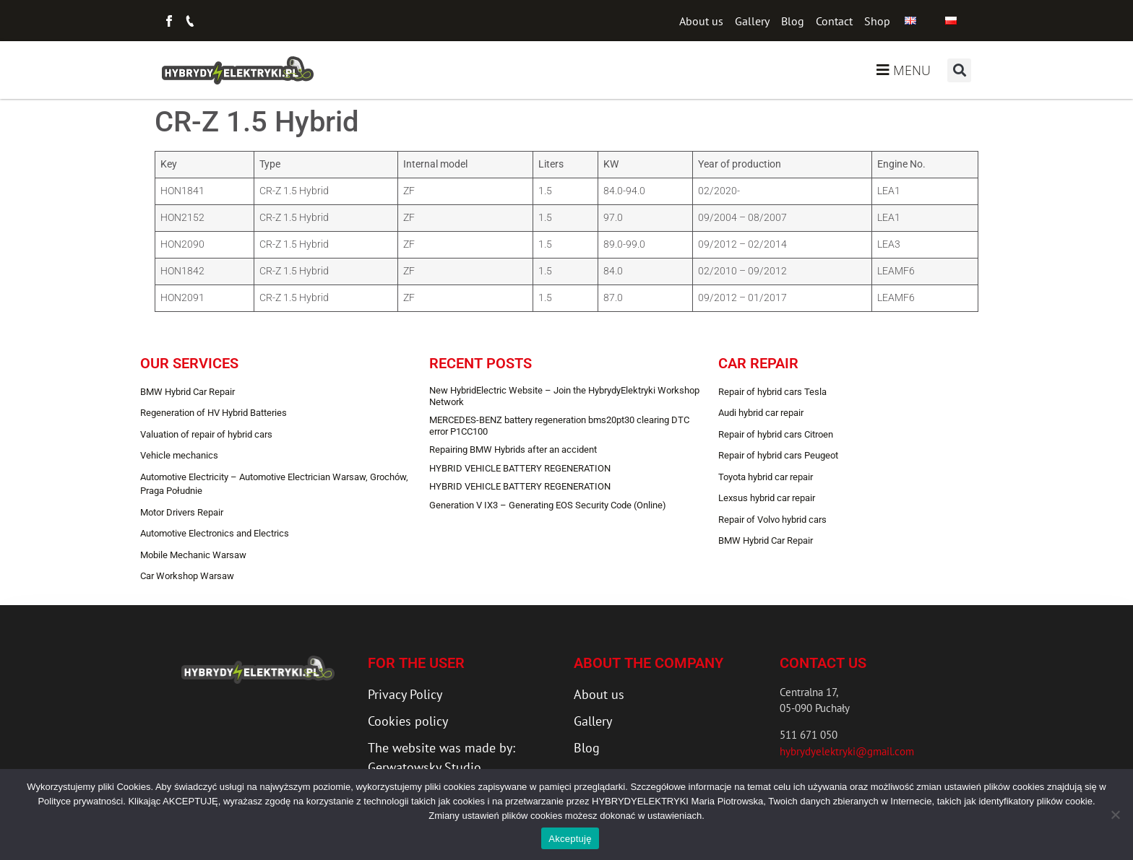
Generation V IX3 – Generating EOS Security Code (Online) (547, 505)
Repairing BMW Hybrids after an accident (513, 449)
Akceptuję (569, 838)
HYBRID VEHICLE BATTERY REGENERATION (520, 468)
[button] (959, 70)
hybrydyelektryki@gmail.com (847, 751)
